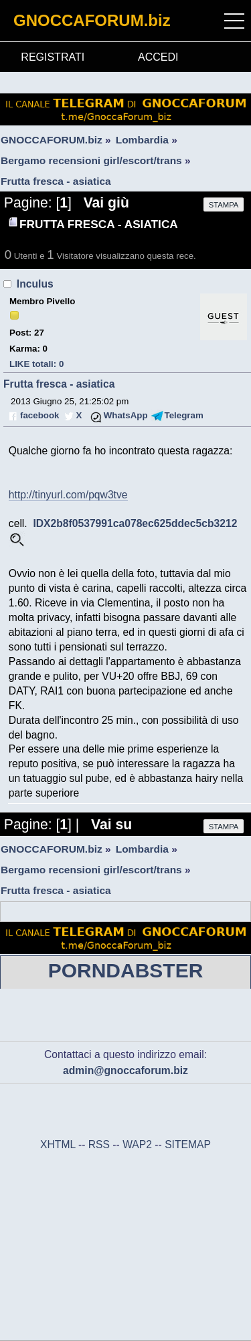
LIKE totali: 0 (36, 364)
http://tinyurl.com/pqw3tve (68, 494)
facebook (39, 415)
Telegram (184, 415)
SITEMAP (188, 1144)
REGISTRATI (52, 57)
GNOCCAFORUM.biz (92, 20)
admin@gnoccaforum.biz (125, 1070)
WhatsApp (126, 415)
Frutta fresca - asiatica (58, 384)
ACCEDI (158, 57)
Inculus (35, 284)
